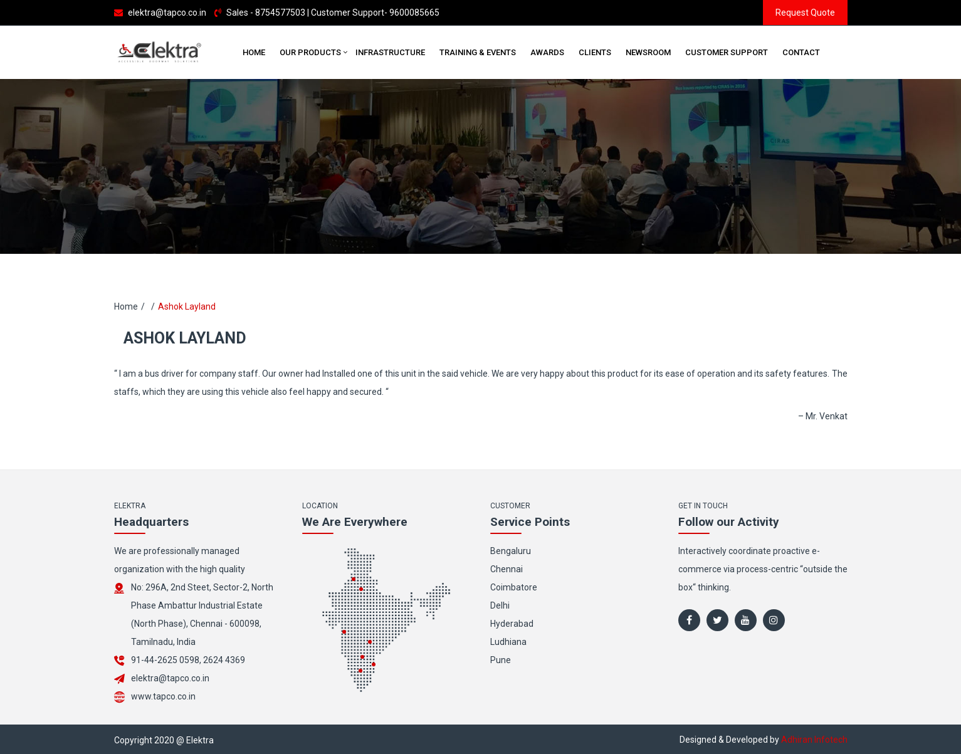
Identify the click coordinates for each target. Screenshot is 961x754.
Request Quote (805, 13)
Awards (547, 52)
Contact (801, 52)
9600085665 (414, 13)
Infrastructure (390, 52)
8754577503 (280, 13)
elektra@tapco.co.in (167, 13)
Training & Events (477, 52)
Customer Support (726, 52)
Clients (595, 52)
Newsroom (648, 52)
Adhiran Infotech (814, 740)
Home (254, 52)
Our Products (310, 52)
